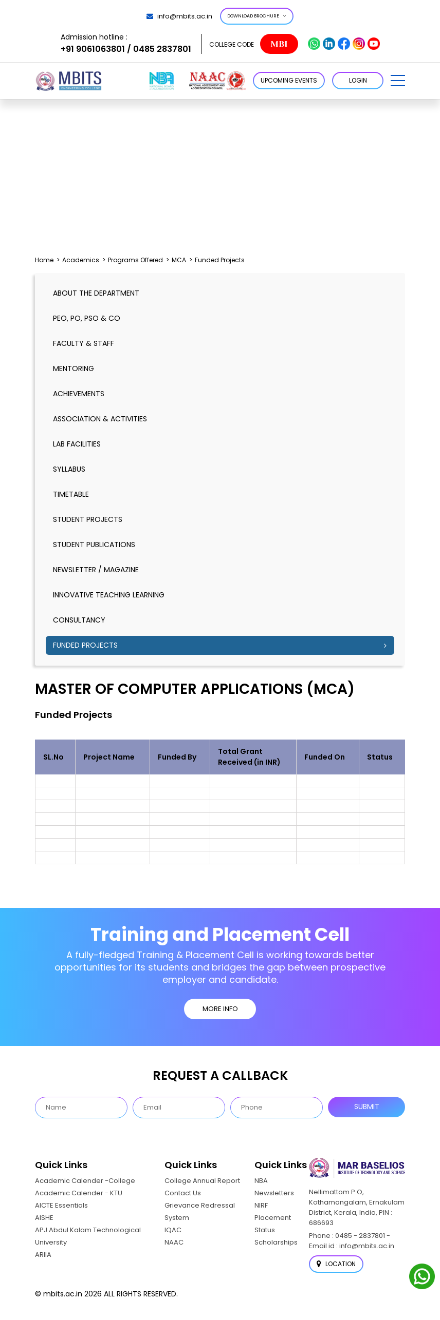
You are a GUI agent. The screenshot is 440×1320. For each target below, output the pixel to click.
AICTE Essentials (61, 1205)
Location (336, 1263)
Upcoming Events (289, 80)
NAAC (174, 1242)
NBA (261, 1180)
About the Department (96, 293)
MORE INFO (220, 1009)
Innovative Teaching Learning (108, 595)
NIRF (261, 1205)
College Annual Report (202, 1180)
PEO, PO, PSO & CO (86, 318)
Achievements (78, 394)
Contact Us (182, 1192)
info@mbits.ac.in (179, 16)
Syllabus (69, 469)
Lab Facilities (77, 444)
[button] (398, 80)
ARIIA (43, 1254)
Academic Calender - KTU (78, 1192)
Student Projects (87, 519)
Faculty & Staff (83, 343)
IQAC (172, 1229)
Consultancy (79, 620)
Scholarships (276, 1242)
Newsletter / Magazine (96, 570)
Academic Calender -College (85, 1180)
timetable (71, 494)
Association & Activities (100, 419)
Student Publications (94, 544)
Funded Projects (85, 645)
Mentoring (73, 368)
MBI (278, 44)
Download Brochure (256, 16)
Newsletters (274, 1192)
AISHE (44, 1217)
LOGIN (358, 80)
